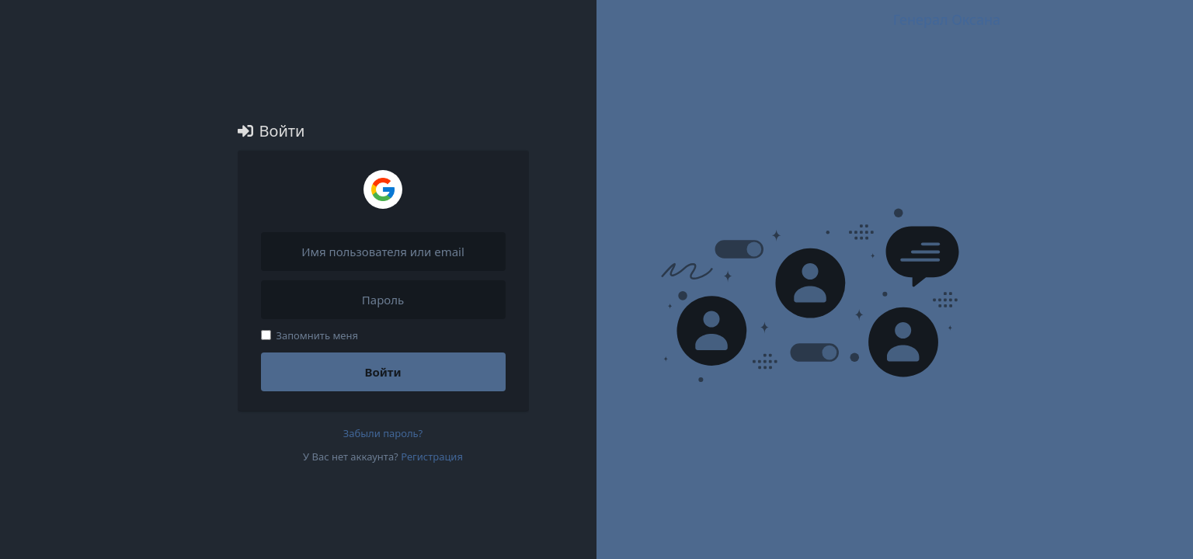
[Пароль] (383, 299)
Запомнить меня (310, 335)
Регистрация (432, 457)
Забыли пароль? (383, 433)
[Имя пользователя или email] (383, 251)
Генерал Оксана (946, 19)
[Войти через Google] (382, 189)
